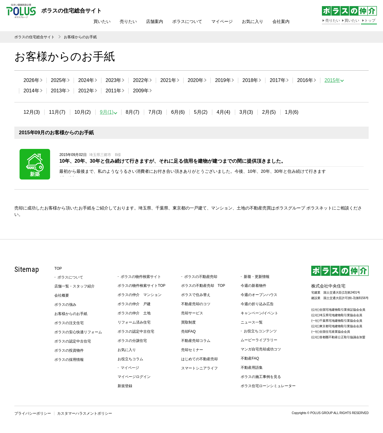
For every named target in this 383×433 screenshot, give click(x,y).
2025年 (59, 80)
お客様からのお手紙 (80, 37)
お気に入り (252, 21)
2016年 (305, 80)
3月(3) (246, 112)
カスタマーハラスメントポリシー (84, 415)
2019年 (223, 80)
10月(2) (83, 112)
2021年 (168, 80)
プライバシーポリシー (32, 415)
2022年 (141, 80)
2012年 (86, 90)
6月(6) (177, 112)
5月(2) (200, 112)
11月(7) (57, 112)
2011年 (114, 90)
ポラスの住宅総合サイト (34, 37)
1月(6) (291, 112)
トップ (369, 20)
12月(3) (32, 112)
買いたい (102, 21)
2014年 (31, 90)
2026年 (31, 80)
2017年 (278, 80)
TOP (58, 270)
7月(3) (155, 112)
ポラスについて (187, 21)
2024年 (86, 80)
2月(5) (268, 112)
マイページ (222, 21)
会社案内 (281, 21)
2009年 (141, 90)
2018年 (250, 80)
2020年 (196, 80)
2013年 (59, 90)
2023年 (114, 80)
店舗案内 (154, 21)
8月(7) (132, 112)
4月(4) (223, 112)
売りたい (128, 21)
